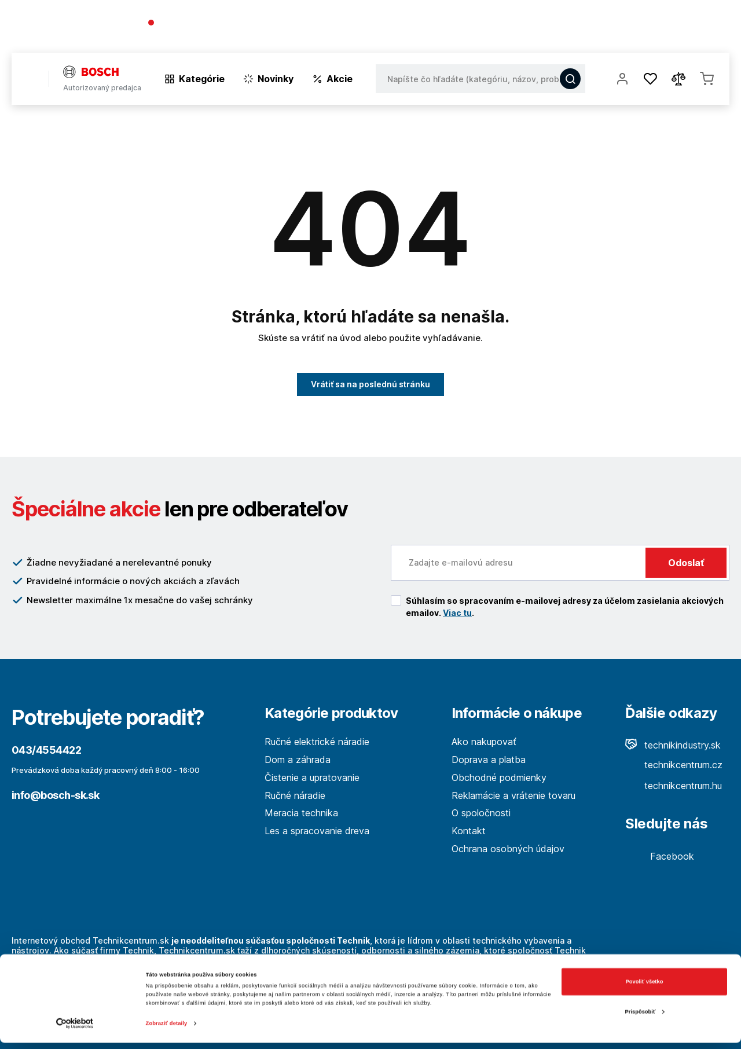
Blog (617, 29)
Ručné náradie (295, 795)
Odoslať (686, 562)
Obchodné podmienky (499, 777)
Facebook (659, 856)
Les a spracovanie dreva (317, 831)
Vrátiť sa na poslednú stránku (370, 384)
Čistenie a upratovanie (312, 777)
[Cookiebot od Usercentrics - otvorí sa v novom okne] (75, 1029)
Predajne (661, 29)
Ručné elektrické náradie (317, 741)
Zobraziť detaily (167, 1030)
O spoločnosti (562, 29)
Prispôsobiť (645, 1018)
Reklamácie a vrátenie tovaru (513, 795)
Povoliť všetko (644, 988)
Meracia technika (301, 813)
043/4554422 (190, 23)
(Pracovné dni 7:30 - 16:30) (202, 34)
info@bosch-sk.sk (55, 795)
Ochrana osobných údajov (508, 848)
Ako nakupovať (484, 741)
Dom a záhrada (298, 759)
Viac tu (457, 613)
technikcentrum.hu (673, 785)
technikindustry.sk (673, 745)
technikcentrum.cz (673, 765)
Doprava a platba (489, 759)
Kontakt (712, 29)
